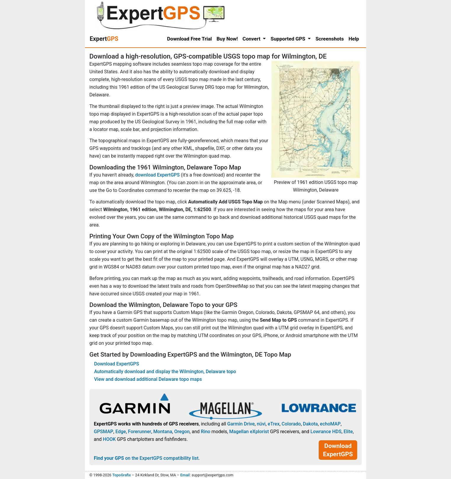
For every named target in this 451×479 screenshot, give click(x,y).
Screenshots (329, 39)
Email (185, 475)
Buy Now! (227, 39)
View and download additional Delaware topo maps (148, 379)
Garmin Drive (241, 424)
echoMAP (330, 424)
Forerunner (139, 431)
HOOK (109, 439)
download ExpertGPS (157, 175)
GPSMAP (103, 431)
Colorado (291, 424)
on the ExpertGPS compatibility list (146, 458)
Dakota (310, 424)
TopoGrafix (121, 475)
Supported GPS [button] (288, 39)
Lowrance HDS (326, 431)
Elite (348, 431)
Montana (162, 431)
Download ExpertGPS (116, 364)
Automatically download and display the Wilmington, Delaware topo (165, 371)
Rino (205, 431)
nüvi (261, 424)
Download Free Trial (189, 39)
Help (354, 39)
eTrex (274, 424)
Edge (120, 431)
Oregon (182, 431)
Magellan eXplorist (249, 431)
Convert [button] (252, 39)
